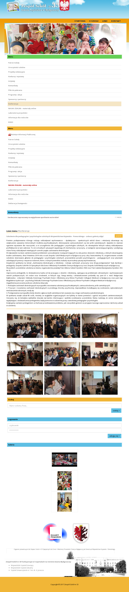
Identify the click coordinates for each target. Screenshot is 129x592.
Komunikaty (13, 85)
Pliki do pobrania (15, 90)
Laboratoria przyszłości (17, 113)
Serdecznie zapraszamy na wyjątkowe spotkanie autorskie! (33, 217)
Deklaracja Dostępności (17, 203)
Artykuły (11, 81)
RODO (10, 122)
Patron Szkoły (13, 63)
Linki (104, 21)
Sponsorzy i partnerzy (17, 99)
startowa (79, 21)
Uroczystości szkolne (16, 67)
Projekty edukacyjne (16, 72)
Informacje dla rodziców (18, 117)
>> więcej (118, 217)
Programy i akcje (15, 95)
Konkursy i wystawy (16, 76)
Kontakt (116, 21)
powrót (118, 236)
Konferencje (13, 104)
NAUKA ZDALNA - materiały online (22, 108)
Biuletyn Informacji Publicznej (21, 134)
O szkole (93, 21)
